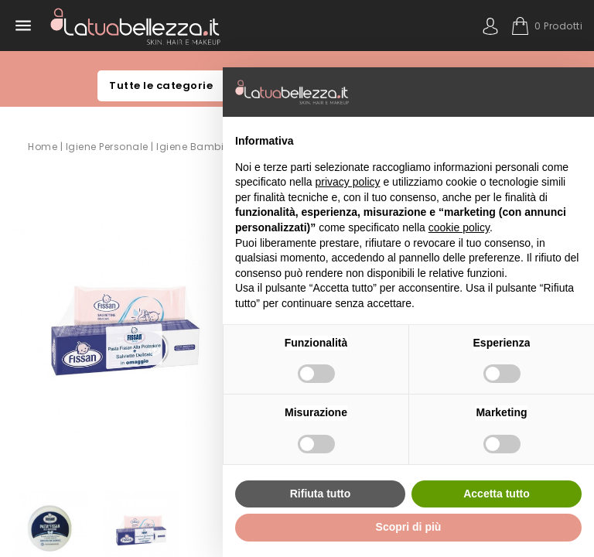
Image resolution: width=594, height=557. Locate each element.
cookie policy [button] (459, 227)
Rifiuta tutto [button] (320, 493)
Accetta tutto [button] (496, 493)
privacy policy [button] (348, 182)
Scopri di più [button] (409, 527)
